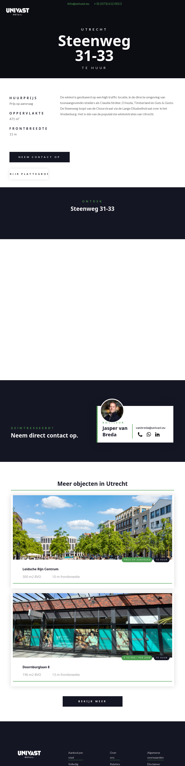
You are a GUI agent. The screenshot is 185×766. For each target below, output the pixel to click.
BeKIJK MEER (84, 701)
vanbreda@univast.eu (150, 427)
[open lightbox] (28, 174)
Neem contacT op (35, 157)
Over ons (113, 755)
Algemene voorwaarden (155, 755)
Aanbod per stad (75, 755)
